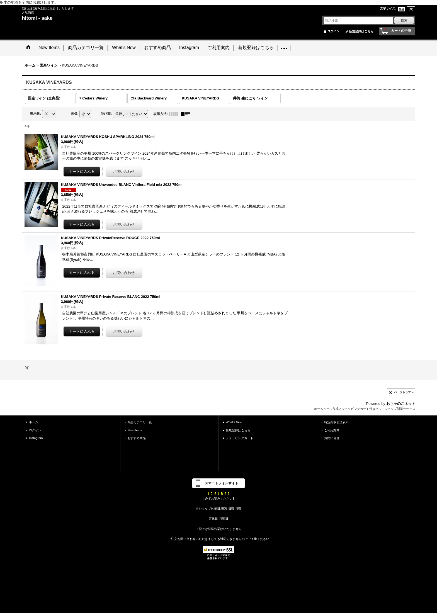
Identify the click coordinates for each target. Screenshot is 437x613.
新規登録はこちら (361, 31)
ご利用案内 (331, 429)
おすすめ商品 (136, 437)
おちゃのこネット (400, 403)
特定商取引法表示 (336, 422)
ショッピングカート (239, 437)
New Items (134, 429)
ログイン (333, 31)
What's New (234, 422)
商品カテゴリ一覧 (139, 422)
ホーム (33, 422)
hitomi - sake (37, 18)
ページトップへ (404, 391)
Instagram (36, 437)
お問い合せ (331, 437)
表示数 (35, 113)
